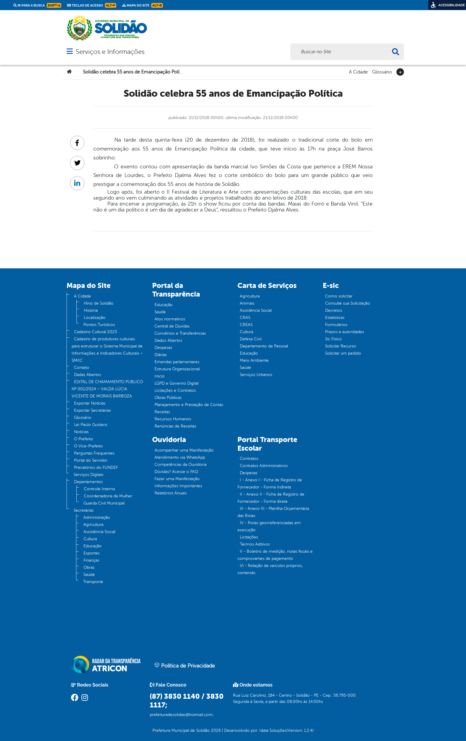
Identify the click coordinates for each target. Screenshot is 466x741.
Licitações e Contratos (175, 390)
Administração (97, 517)
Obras (89, 567)
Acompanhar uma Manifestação (184, 450)
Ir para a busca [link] (37, 5)
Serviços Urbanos (256, 374)
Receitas (162, 412)
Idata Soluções (272, 730)
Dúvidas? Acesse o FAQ (176, 471)
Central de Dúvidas (172, 326)
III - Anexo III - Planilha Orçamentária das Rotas (273, 512)
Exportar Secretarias (92, 410)
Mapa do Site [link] (142, 5)
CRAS (245, 317)
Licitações (249, 537)
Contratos (249, 458)
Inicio (160, 376)
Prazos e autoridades (344, 332)
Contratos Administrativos (264, 465)
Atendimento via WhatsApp (180, 457)
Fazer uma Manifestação (177, 479)
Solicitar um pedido (343, 353)
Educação (93, 546)
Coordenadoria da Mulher (108, 496)
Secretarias (84, 510)
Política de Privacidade (184, 665)
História (91, 310)
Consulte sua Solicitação (347, 303)
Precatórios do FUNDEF (96, 467)
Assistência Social (99, 531)
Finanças (91, 560)
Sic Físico (333, 339)
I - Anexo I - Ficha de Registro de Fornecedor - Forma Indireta (269, 483)
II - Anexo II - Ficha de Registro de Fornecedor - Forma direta (270, 498)
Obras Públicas (168, 397)
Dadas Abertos (87, 374)
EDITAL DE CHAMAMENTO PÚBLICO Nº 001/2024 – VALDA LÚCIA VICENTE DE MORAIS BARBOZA (107, 389)
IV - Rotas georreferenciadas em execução (269, 526)
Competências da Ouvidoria (181, 464)
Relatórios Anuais (171, 493)
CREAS (246, 324)
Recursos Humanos (173, 419)
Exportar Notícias (90, 403)
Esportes (92, 553)
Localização (95, 317)
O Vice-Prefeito (88, 446)
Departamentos (88, 482)
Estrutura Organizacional (177, 369)
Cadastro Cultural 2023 (95, 332)
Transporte (93, 581)
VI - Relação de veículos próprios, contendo (270, 569)
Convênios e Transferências (180, 333)
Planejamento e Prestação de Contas (189, 404)
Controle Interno (99, 489)
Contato (81, 367)
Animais (247, 303)
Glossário (382, 71)
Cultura (90, 539)
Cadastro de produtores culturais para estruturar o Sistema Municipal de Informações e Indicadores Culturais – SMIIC (107, 350)
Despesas (163, 347)
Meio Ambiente (254, 360)
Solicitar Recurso (340, 346)
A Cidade (358, 71)
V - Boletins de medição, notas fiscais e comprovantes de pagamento (275, 555)
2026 (215, 730)
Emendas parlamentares (177, 362)
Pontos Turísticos (99, 324)
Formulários (336, 324)
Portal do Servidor (91, 460)
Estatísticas (334, 317)
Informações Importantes (178, 486)
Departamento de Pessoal (264, 346)
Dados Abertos (168, 340)
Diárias (161, 355)
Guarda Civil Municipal (104, 503)
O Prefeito (83, 439)
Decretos (333, 310)
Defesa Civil (251, 339)
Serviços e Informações (110, 51)
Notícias (81, 432)
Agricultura (93, 524)
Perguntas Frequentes (94, 453)
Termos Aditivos (255, 544)
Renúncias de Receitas (175, 426)
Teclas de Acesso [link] (91, 5)
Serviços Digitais (88, 474)
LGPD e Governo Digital (177, 383)
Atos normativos (170, 319)
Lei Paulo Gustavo (90, 424)
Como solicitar (338, 296)
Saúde (89, 574)
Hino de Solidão (99, 303)
